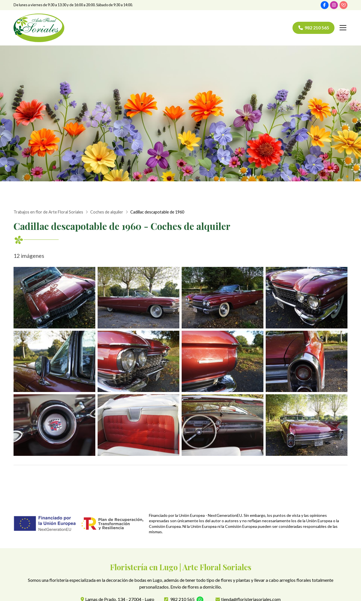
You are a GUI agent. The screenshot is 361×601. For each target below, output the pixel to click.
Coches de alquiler (106, 212)
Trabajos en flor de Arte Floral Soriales (48, 212)
